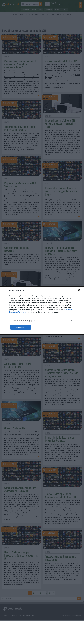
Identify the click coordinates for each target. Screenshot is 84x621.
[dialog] (42, 310)
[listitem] (42, 320)
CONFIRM (20, 327)
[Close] (80, 291)
